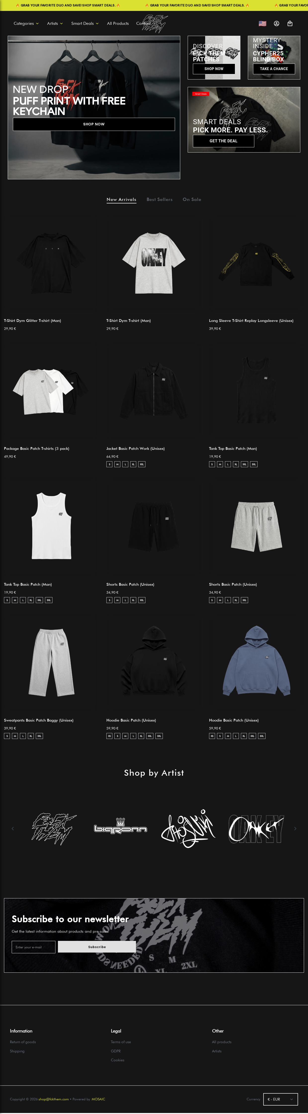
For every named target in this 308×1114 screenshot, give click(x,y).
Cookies (117, 1061)
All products (221, 1043)
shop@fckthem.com (54, 1100)
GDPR (116, 1052)
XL (133, 465)
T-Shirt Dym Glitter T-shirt (32, 321)
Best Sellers (159, 200)
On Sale (196, 200)
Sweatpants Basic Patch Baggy (39, 721)
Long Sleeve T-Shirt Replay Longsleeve (251, 321)
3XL (254, 465)
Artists (216, 1052)
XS (109, 736)
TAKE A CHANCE (274, 69)
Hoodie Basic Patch (131, 721)
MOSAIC (98, 1100)
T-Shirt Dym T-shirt (128, 321)
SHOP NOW (94, 124)
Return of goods (23, 1043)
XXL (142, 465)
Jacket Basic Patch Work (135, 449)
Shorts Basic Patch (130, 585)
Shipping (17, 1052)
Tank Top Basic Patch (233, 449)
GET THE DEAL (223, 141)
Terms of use (121, 1043)
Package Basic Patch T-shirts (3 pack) (36, 449)
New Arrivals (117, 200)
